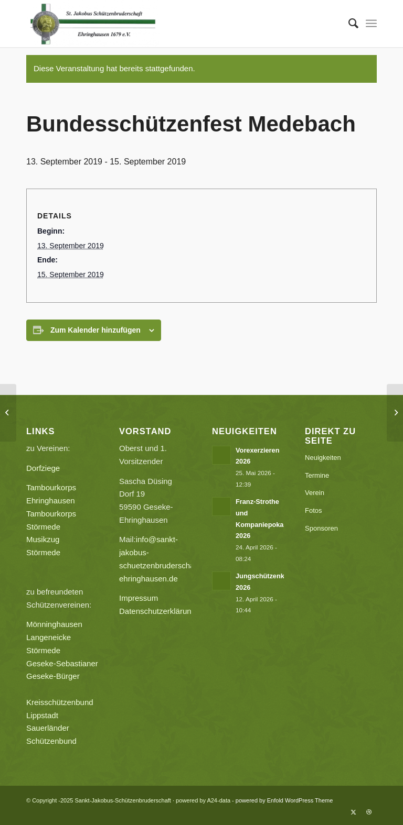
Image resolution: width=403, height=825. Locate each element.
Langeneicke (48, 637)
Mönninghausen (54, 624)
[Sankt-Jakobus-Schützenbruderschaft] (93, 23)
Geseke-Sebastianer (62, 663)
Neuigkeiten (323, 457)
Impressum (138, 597)
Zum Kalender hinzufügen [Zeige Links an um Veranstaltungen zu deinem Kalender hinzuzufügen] (95, 330)
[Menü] (371, 23)
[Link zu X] (353, 812)
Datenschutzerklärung (157, 611)
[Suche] (348, 23)
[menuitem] (348, 23)
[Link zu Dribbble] (369, 812)
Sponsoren (321, 528)
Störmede (43, 650)
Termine (317, 475)
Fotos (313, 510)
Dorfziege (43, 468)
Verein (314, 493)
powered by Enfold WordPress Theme (284, 800)
